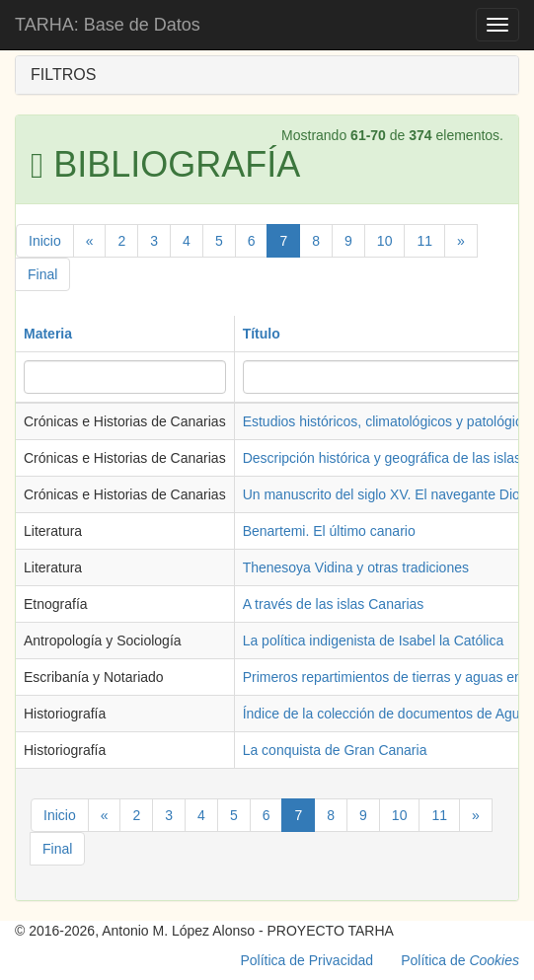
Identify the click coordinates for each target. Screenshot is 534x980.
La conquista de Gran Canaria (335, 750)
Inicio (45, 241)
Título (261, 333)
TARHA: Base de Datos (107, 25)
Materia (48, 333)
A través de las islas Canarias (333, 604)
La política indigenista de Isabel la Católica (373, 640)
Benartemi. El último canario (329, 531)
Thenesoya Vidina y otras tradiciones (356, 567)
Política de (460, 960)
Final (42, 274)
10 (385, 241)
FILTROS (63, 74)
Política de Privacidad (307, 960)
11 (424, 241)
